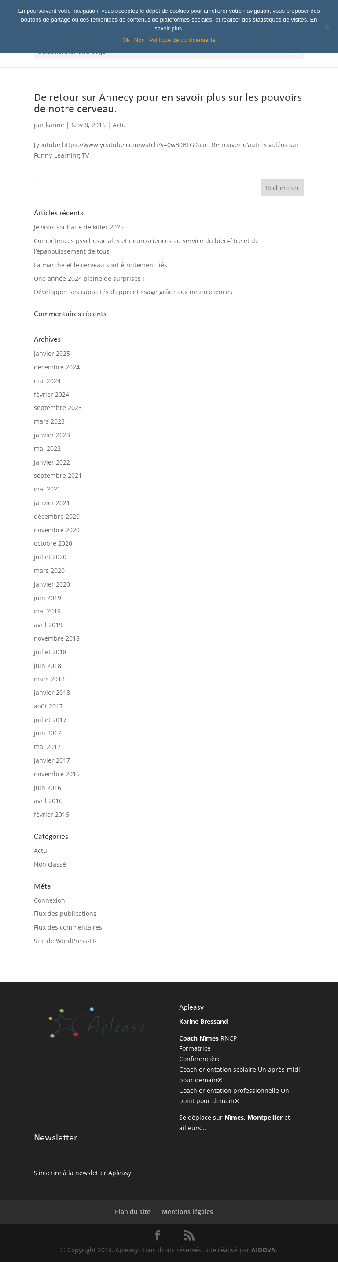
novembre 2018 (57, 638)
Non (139, 40)
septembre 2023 (58, 407)
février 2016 (51, 814)
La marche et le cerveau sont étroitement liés (100, 265)
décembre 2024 (57, 367)
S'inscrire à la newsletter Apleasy (82, 1173)
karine (55, 125)
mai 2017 (47, 746)
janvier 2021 (52, 502)
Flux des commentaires (68, 927)
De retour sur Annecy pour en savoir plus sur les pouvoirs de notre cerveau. (168, 103)
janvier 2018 (52, 692)
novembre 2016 (57, 774)
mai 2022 (47, 448)
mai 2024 (47, 380)
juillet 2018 (50, 652)
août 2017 (48, 706)
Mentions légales (187, 1211)
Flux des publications (65, 913)
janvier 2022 (52, 462)
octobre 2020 (53, 543)
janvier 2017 (52, 760)
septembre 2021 (58, 475)
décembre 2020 (57, 516)
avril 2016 (48, 801)
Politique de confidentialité (182, 40)
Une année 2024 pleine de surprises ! (89, 278)
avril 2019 (48, 624)
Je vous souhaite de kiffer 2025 (79, 227)
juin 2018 (47, 665)
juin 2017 (47, 733)
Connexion (49, 900)
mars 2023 (49, 421)
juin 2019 (47, 598)
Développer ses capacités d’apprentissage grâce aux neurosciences (133, 292)
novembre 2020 (57, 530)
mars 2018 (49, 679)
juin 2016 (47, 787)
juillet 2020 (50, 557)
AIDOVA (263, 1250)
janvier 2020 (52, 584)
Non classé (50, 864)
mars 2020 (49, 570)
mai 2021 (47, 489)
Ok (126, 40)
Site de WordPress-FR (65, 941)
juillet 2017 (50, 720)
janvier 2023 (52, 435)
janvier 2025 (52, 353)
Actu (119, 125)
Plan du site (133, 1211)
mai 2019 (47, 611)
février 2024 (51, 394)
